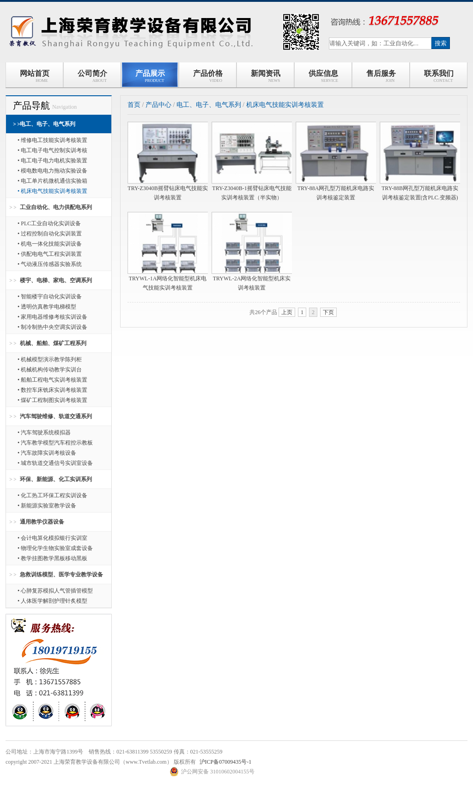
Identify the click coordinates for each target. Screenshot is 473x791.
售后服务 (381, 76)
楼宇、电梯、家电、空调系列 (56, 280)
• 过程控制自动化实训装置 (50, 233)
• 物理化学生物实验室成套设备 (55, 548)
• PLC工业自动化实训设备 (49, 223)
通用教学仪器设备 (42, 522)
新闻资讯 (265, 76)
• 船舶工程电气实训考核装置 (52, 380)
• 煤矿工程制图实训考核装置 (52, 400)
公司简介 (92, 76)
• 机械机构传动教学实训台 (50, 369)
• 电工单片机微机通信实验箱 (52, 181)
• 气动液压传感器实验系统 (50, 264)
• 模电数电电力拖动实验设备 (52, 170)
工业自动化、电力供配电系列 (56, 207)
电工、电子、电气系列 (47, 124)
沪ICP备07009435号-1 (226, 762)
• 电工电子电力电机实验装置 (52, 160)
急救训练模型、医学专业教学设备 (61, 574)
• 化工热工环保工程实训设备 (52, 495)
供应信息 (323, 76)
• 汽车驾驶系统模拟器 (44, 432)
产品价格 (208, 76)
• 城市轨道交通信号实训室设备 (55, 463)
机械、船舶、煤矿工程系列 (53, 343)
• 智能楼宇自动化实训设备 (50, 296)
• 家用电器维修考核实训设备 (52, 317)
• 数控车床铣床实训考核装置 (52, 390)
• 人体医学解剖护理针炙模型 (52, 601)
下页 (328, 312)
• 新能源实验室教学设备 (47, 505)
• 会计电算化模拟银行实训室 (52, 538)
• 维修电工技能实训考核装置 (52, 140)
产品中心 (158, 104)
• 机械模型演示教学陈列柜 (50, 359)
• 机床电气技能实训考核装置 (52, 191)
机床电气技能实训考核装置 (285, 104)
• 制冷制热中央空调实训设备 (52, 327)
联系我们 (439, 76)
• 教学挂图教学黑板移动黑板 (52, 558)
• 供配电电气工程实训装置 (50, 254)
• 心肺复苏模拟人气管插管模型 (55, 590)
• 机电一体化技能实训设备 (50, 244)
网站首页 (34, 76)
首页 (133, 104)
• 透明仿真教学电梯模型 (47, 306)
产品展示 (150, 76)
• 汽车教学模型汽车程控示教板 (55, 442)
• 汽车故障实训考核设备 (47, 453)
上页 (286, 312)
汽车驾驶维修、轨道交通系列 (56, 416)
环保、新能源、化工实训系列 (56, 479)
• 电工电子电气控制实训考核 (52, 150)
